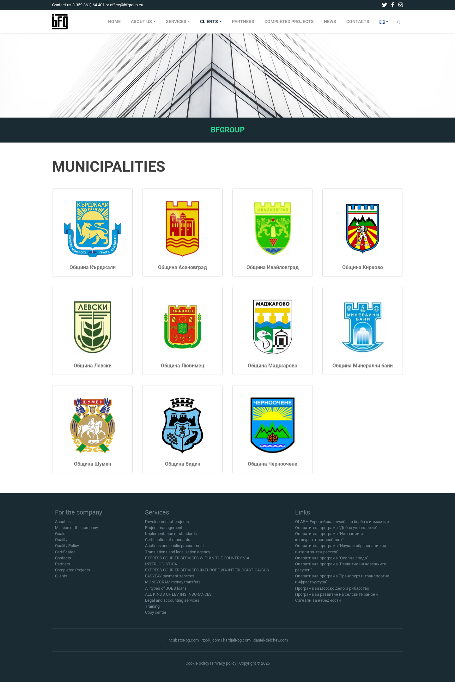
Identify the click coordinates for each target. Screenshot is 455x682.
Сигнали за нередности (318, 602)
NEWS (330, 21)
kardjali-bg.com (237, 640)
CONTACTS (357, 21)
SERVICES (176, 21)
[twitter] (384, 5)
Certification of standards (167, 542)
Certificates (65, 554)
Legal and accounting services (172, 602)
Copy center (155, 614)
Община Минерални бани (362, 373)
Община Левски (93, 373)
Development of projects (167, 523)
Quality (61, 542)
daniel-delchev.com (270, 640)
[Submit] (398, 22)
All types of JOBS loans (166, 590)
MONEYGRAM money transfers (173, 584)
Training (152, 608)
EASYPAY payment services (169, 578)
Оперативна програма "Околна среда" (331, 560)
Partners (62, 566)
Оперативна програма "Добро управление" (336, 529)
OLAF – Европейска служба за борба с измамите (342, 523)
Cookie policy (197, 663)
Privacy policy (224, 663)
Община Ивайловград (272, 275)
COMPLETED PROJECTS (289, 21)
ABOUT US (141, 21)
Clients (61, 578)
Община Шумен (92, 471)
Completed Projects (72, 572)
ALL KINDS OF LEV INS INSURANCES (178, 596)
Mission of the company (76, 529)
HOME (114, 21)
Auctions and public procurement (174, 548)
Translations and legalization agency (177, 554)
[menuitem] (114, 21)
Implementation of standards (171, 535)
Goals (60, 535)
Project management (163, 529)
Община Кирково (362, 275)
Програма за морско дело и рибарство (332, 590)
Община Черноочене (272, 471)
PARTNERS (243, 21)
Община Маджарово (272, 373)
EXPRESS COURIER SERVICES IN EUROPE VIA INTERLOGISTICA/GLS (207, 572)
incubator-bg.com (183, 640)
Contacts (63, 560)
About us (63, 523)
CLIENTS (209, 21)
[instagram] (400, 5)
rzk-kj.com (211, 640)
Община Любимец (182, 373)
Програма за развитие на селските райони (336, 596)
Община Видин (182, 471)
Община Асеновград (182, 275)
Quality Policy (67, 548)
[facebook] (392, 5)
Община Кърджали (93, 275)
